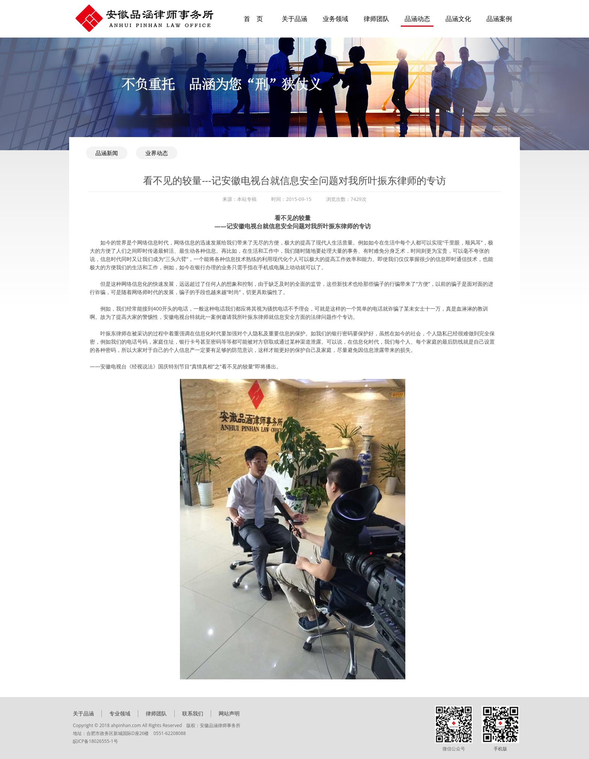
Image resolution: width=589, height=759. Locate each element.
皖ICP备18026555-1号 (95, 741)
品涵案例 (499, 18)
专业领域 (119, 713)
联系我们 (192, 713)
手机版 (500, 748)
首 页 (253, 18)
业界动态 (156, 153)
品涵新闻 (106, 153)
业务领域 (335, 18)
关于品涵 (294, 18)
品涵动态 (417, 18)
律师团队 (376, 18)
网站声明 (229, 713)
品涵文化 (458, 18)
